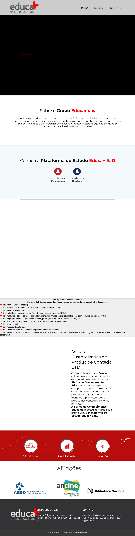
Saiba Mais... (26, 57)
